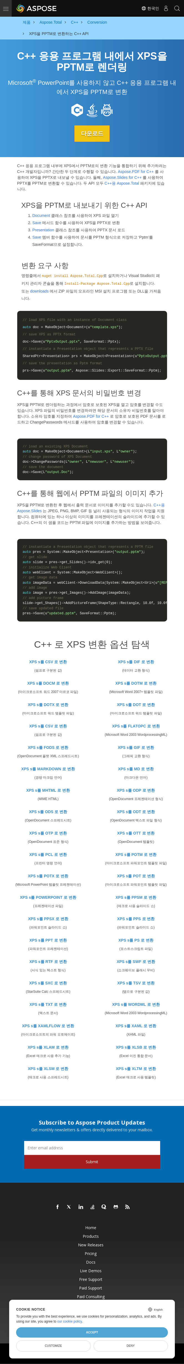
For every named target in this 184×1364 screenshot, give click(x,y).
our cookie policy (69, 1321)
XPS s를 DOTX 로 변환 (48, 704)
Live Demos (91, 1270)
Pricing (91, 1253)
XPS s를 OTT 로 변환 (136, 833)
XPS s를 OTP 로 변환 (48, 833)
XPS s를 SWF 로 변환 (136, 961)
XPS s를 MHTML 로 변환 (48, 790)
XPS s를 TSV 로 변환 (136, 983)
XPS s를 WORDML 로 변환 (136, 1004)
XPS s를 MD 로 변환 (136, 768)
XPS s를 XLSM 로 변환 (48, 1068)
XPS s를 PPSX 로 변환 (48, 918)
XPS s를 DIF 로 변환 (136, 661)
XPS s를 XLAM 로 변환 (48, 1047)
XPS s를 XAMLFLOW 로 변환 (48, 1025)
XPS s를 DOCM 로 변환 (48, 683)
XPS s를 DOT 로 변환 (136, 704)
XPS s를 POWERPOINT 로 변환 (48, 897)
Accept (92, 1332)
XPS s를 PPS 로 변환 (136, 918)
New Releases (91, 1244)
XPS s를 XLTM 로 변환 (136, 1068)
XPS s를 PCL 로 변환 (48, 854)
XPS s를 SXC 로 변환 (48, 983)
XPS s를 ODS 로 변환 (48, 811)
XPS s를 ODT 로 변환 (136, 811)
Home (90, 1227)
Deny (131, 1345)
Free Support (90, 1279)
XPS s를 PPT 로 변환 (48, 940)
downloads (39, 291)
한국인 (150, 8)
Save (36, 222)
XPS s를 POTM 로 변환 (136, 854)
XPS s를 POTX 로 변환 (48, 875)
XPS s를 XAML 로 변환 (135, 1025)
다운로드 (92, 133)
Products (91, 1236)
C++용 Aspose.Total (122, 183)
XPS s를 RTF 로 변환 (48, 961)
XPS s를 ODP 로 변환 (136, 790)
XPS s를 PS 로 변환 (136, 940)
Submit (92, 1161)
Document (41, 215)
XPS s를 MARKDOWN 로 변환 (48, 768)
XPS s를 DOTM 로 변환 (136, 683)
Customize (53, 1345)
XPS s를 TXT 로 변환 (48, 1004)
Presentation (43, 229)
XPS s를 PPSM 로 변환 (135, 897)
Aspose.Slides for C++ (122, 177)
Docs (90, 1261)
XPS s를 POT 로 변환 (136, 875)
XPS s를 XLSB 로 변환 (136, 1047)
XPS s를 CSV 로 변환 (48, 661)
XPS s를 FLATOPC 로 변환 (136, 726)
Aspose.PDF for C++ (136, 171)
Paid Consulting (91, 1296)
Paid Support (90, 1287)
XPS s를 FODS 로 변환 (48, 747)
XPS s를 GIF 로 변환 (136, 747)
